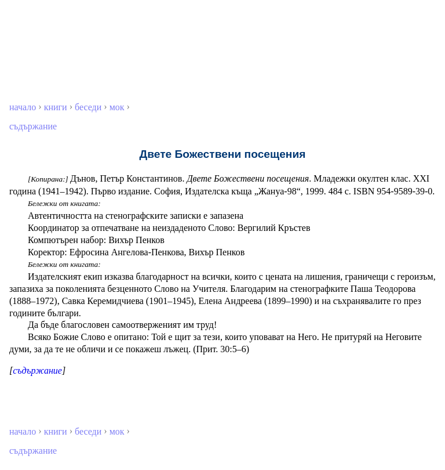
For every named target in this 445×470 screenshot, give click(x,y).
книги (55, 107)
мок (117, 107)
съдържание (33, 126)
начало (22, 107)
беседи (88, 107)
